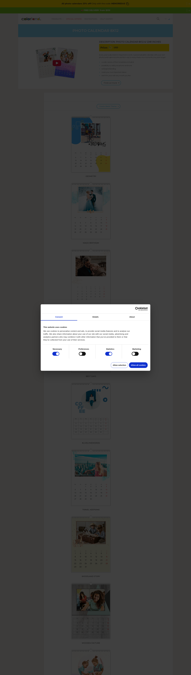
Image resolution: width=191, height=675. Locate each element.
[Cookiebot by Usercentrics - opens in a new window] (137, 309)
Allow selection (119, 365)
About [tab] (132, 317)
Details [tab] (95, 317)
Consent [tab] (59, 317)
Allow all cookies (138, 365)
